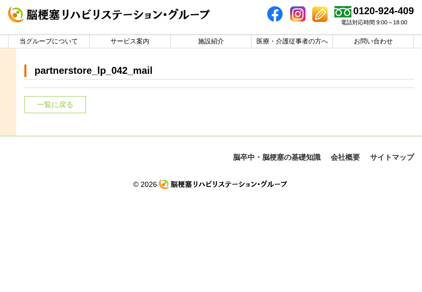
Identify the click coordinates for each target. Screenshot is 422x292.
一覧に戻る (55, 105)
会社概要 (345, 157)
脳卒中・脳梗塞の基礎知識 (277, 157)
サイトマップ (392, 157)
